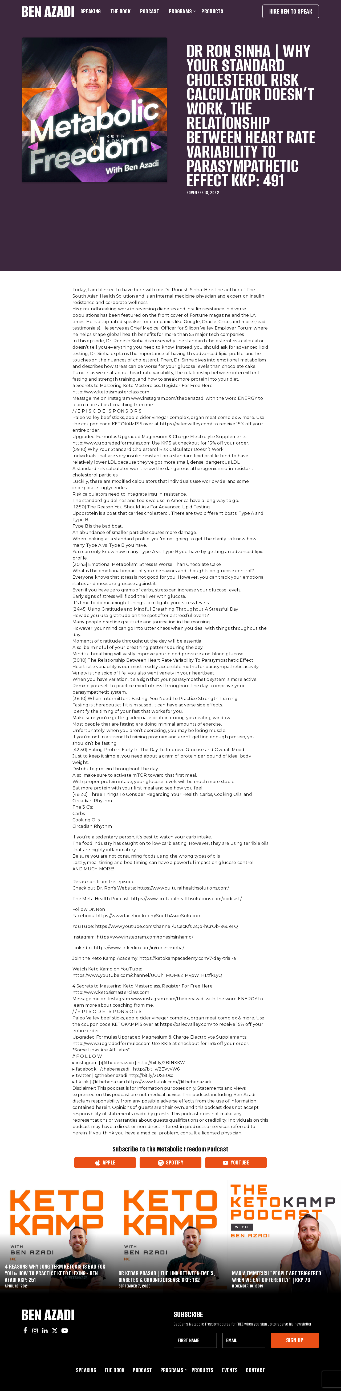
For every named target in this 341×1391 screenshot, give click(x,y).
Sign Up (294, 1340)
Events (230, 1370)
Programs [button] (181, 11)
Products (212, 11)
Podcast (149, 11)
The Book (120, 11)
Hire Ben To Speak (290, 11)
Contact (255, 1370)
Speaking (90, 11)
